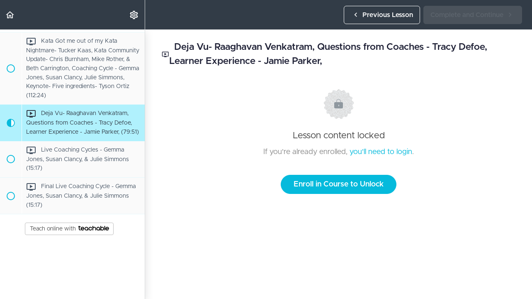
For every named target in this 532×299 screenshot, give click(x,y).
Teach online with (69, 229)
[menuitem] (134, 14)
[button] (10, 14)
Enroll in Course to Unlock (339, 184)
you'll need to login (381, 152)
